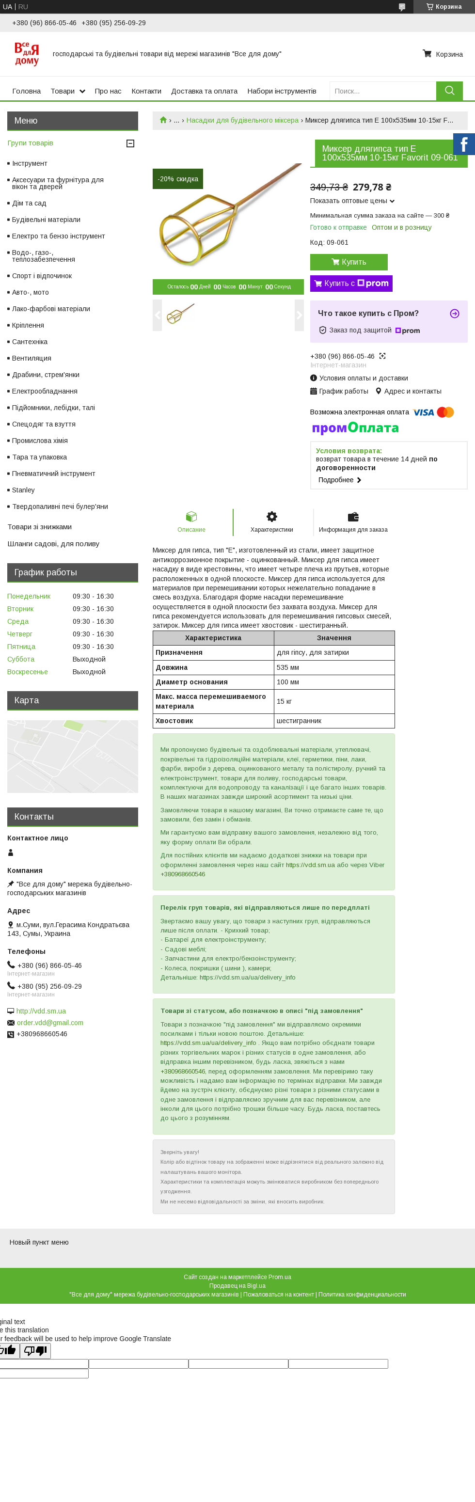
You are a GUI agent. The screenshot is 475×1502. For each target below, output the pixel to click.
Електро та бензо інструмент (58, 236)
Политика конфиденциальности (362, 1294)
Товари (62, 91)
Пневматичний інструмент (53, 473)
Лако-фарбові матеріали (51, 309)
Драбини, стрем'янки (45, 375)
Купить (354, 262)
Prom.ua (280, 1277)
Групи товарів (30, 143)
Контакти (146, 91)
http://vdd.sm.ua (41, 1011)
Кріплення (28, 325)
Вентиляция (31, 358)
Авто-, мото (30, 292)
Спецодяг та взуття (44, 424)
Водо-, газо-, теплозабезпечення (43, 256)
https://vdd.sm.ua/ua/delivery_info (208, 1042)
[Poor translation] (35, 1351)
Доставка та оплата (204, 91)
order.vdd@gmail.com (50, 1023)
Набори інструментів (282, 91)
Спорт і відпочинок (42, 276)
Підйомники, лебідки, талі (53, 407)
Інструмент (30, 163)
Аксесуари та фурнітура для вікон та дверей (58, 183)
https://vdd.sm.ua (310, 865)
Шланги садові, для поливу (53, 543)
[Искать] (449, 90)
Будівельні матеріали (46, 219)
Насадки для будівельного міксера (243, 120)
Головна (26, 91)
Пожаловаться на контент (278, 1294)
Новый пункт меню (39, 1242)
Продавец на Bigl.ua (237, 1285)
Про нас (108, 91)
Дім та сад (29, 203)
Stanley (23, 490)
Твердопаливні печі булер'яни (60, 506)
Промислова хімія (40, 440)
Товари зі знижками (39, 526)
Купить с (356, 283)
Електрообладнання (45, 391)
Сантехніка (30, 342)
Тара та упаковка (39, 457)
